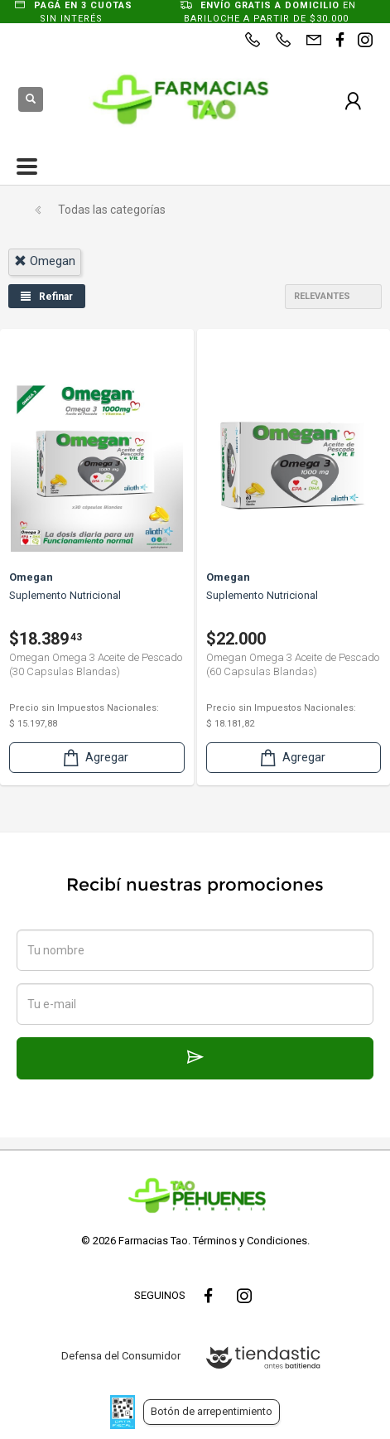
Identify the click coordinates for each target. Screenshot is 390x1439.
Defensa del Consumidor (121, 1356)
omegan (44, 261)
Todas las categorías (112, 209)
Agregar (94, 757)
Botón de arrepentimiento (211, 1411)
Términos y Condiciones (250, 1240)
